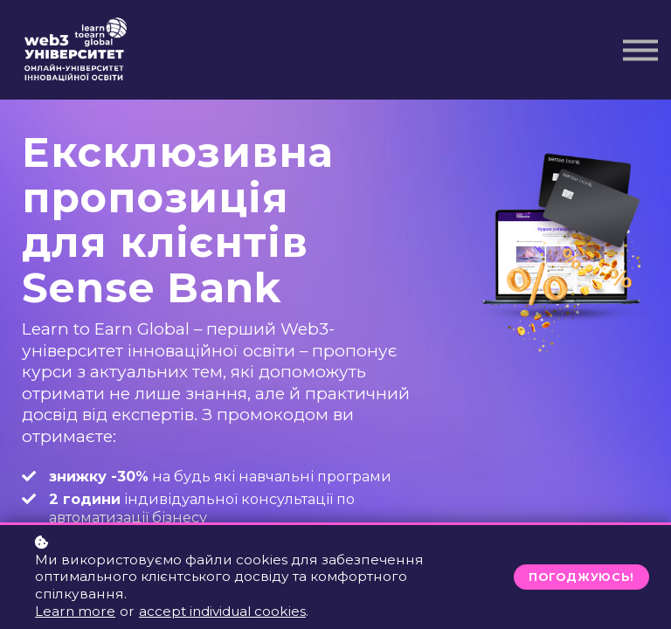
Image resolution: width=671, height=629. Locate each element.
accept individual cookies (222, 611)
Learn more (75, 611)
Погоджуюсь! (581, 577)
